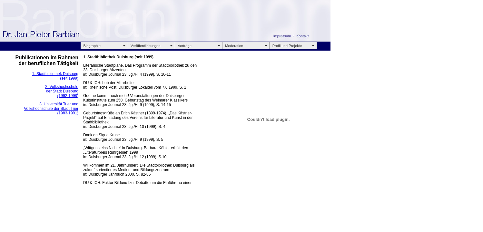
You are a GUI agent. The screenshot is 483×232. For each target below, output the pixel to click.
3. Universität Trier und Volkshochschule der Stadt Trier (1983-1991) (51, 108)
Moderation (234, 46)
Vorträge (185, 46)
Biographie (92, 46)
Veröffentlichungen (145, 46)
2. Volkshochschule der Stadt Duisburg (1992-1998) (61, 91)
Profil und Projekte (287, 46)
